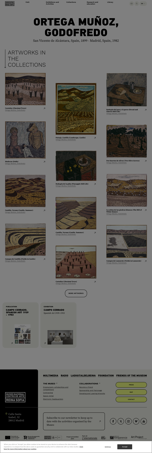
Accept (124, 447)
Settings (108, 447)
